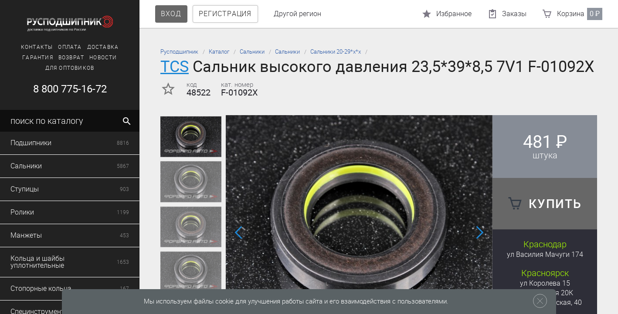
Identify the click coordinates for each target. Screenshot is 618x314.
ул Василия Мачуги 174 (545, 254)
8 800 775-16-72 (70, 89)
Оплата (69, 47)
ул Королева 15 (545, 283)
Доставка (103, 47)
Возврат (71, 58)
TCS (174, 66)
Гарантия (37, 58)
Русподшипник (179, 51)
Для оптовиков (70, 68)
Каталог (219, 51)
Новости (103, 58)
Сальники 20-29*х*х (335, 51)
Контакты (37, 47)
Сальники (252, 51)
